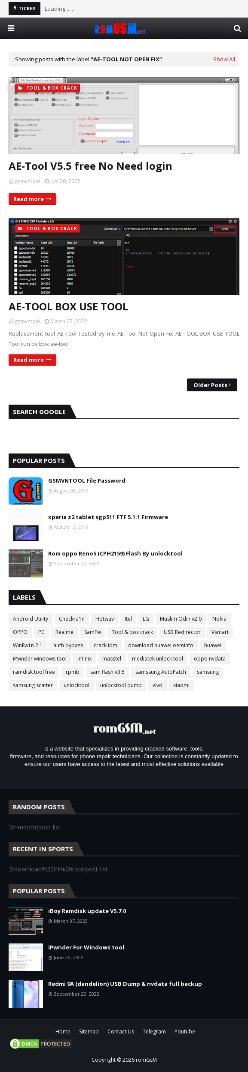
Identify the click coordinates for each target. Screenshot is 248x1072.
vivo (157, 685)
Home (62, 1031)
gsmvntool (27, 181)
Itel (128, 618)
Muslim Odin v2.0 (181, 618)
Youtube (185, 1031)
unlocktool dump (121, 685)
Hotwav (104, 618)
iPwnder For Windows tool (86, 947)
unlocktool (76, 685)
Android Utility (30, 618)
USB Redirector (182, 632)
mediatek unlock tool (157, 658)
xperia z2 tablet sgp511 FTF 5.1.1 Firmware (108, 517)
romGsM (146, 1059)
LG (146, 618)
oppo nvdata (210, 658)
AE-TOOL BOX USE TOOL (68, 306)
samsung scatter (33, 685)
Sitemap (89, 1031)
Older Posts (210, 385)
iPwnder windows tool (40, 658)
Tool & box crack (132, 632)
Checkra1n (72, 618)
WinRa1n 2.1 (28, 645)
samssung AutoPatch (160, 672)
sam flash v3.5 (107, 672)
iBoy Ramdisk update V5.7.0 (87, 911)
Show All (224, 59)
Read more (28, 199)
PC (41, 632)
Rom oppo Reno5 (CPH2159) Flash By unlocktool (115, 553)
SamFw (92, 632)
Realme (64, 632)
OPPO (20, 632)
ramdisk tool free (34, 672)
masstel (111, 658)
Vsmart (220, 632)
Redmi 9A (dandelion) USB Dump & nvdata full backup (125, 984)
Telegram (154, 1031)
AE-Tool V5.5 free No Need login (90, 166)
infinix (84, 658)
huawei (212, 645)
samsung (208, 672)
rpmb (73, 672)
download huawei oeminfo (160, 645)
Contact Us (120, 1031)
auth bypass (68, 645)
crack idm (105, 645)
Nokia (219, 618)
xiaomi (181, 685)
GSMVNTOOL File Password (87, 480)
